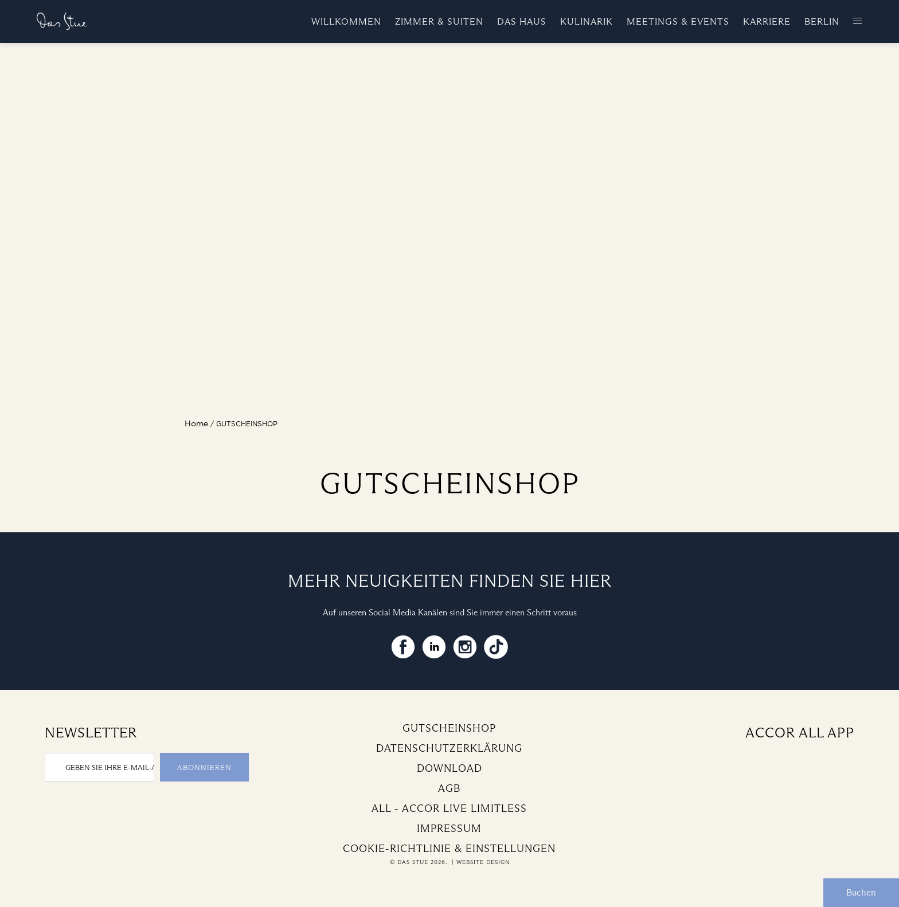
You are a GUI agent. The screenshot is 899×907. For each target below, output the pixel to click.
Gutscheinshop (449, 728)
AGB (449, 788)
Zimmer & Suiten (439, 21)
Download (449, 768)
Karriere (767, 21)
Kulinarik (586, 21)
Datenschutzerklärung (449, 748)
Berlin (821, 21)
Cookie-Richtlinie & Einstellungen (449, 848)
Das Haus (521, 21)
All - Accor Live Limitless (449, 808)
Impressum (449, 828)
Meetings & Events (678, 21)
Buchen (861, 892)
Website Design (483, 862)
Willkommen (346, 21)
